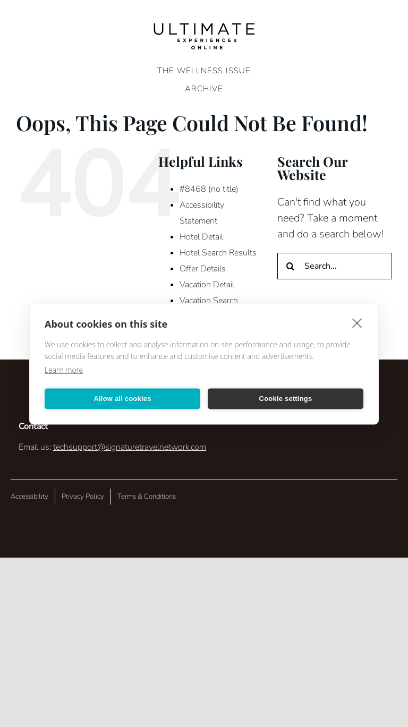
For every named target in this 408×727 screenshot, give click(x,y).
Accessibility (29, 496)
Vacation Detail (207, 284)
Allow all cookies (122, 399)
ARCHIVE (204, 88)
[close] (357, 322)
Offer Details (203, 269)
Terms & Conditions (146, 496)
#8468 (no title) (209, 189)
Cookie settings (285, 399)
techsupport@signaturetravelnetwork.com (129, 447)
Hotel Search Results (218, 253)
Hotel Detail (201, 237)
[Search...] (334, 266)
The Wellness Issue (204, 70)
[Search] (290, 266)
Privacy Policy (83, 496)
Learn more (64, 369)
